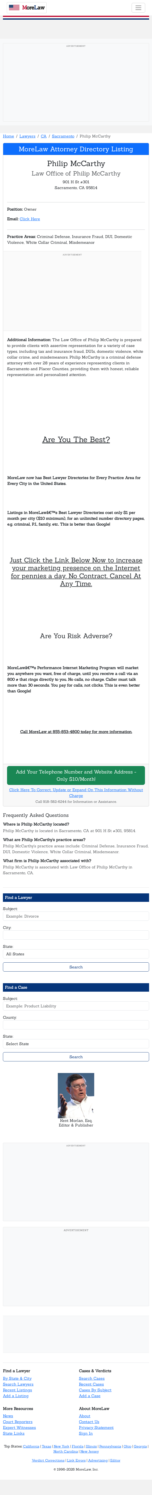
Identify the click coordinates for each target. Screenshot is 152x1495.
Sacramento (63, 136)
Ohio (127, 1446)
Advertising (98, 1460)
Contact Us (89, 1421)
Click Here (30, 218)
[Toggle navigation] (138, 8)
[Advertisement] (76, 84)
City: (7, 927)
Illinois (91, 1446)
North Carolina (65, 1451)
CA (44, 136)
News (8, 1415)
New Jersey (89, 1451)
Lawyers (27, 136)
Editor (115, 1460)
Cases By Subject (95, 1390)
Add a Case (90, 1395)
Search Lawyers (18, 1384)
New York (61, 1446)
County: (10, 1017)
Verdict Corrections (48, 1460)
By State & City (17, 1378)
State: (8, 946)
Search (76, 967)
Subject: (10, 908)
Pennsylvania (110, 1446)
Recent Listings (17, 1390)
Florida (78, 1446)
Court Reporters (18, 1421)
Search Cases (92, 1378)
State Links (14, 1433)
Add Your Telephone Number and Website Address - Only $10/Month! (76, 775)
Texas (46, 1446)
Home (8, 136)
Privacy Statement (96, 1427)
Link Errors (76, 1460)
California (31, 1446)
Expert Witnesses (19, 1427)
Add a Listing (16, 1395)
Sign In (86, 1433)
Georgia (140, 1446)
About (84, 1415)
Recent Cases (91, 1384)
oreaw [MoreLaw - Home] (26, 7)
